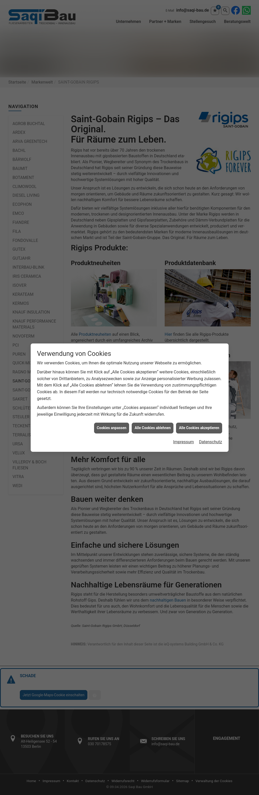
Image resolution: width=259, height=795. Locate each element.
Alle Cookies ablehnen (153, 428)
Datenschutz (210, 441)
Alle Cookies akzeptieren (199, 428)
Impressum (183, 441)
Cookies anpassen (112, 428)
